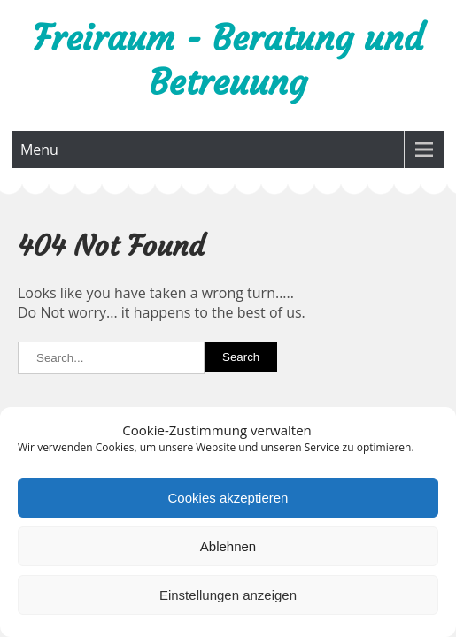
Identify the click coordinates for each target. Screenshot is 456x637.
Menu (39, 149)
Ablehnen (228, 546)
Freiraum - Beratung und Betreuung (228, 60)
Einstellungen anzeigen (228, 594)
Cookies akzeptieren (228, 497)
